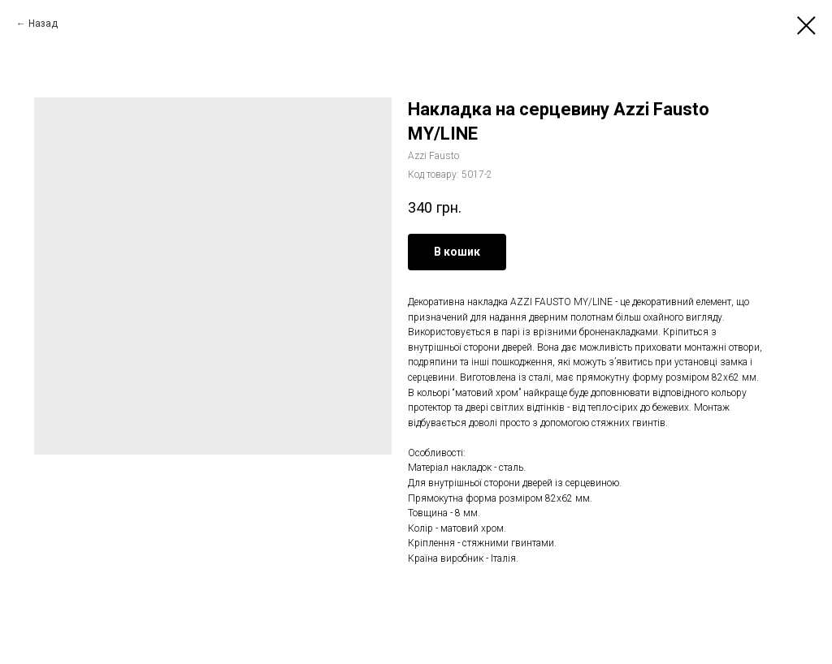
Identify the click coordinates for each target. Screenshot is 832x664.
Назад (43, 23)
